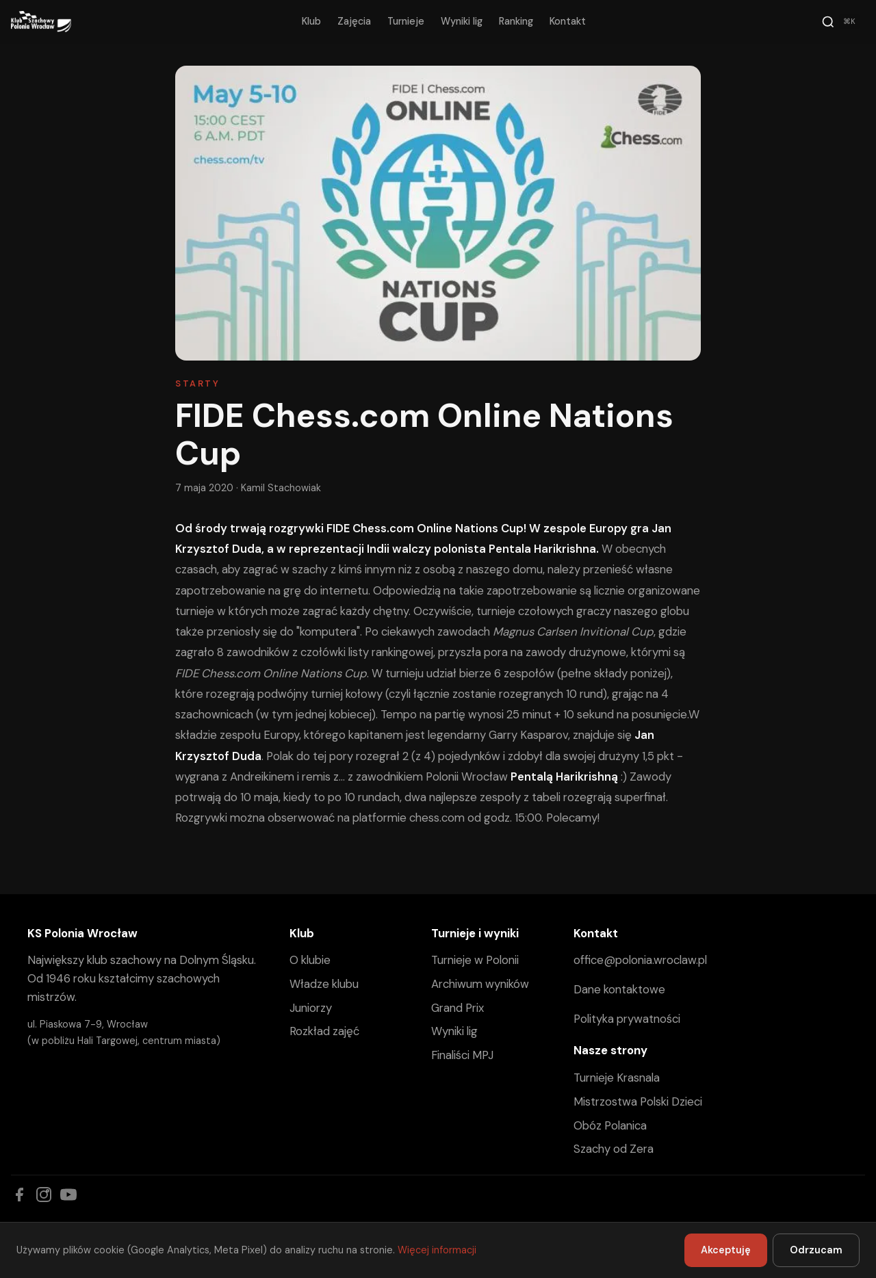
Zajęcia (354, 21)
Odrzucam (816, 1250)
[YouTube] (68, 1194)
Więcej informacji (437, 1250)
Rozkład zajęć (324, 1031)
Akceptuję (726, 1250)
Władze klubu (324, 983)
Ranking (516, 21)
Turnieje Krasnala (617, 1077)
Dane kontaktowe (619, 989)
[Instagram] (44, 1194)
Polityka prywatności (627, 1018)
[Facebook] (19, 1194)
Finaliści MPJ (462, 1054)
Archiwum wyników (480, 983)
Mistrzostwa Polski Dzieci (638, 1101)
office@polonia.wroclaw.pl (640, 959)
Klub (311, 21)
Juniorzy (310, 1007)
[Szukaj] (840, 22)
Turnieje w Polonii (475, 959)
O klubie (310, 959)
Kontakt (568, 21)
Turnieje (405, 21)
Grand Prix (457, 1007)
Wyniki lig (461, 21)
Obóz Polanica (610, 1125)
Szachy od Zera (614, 1148)
